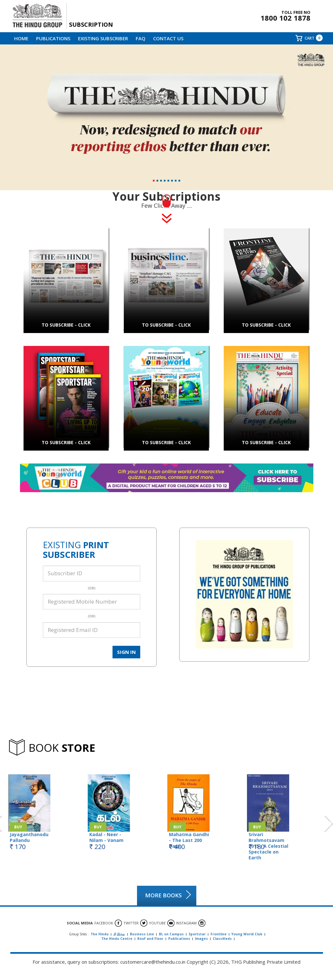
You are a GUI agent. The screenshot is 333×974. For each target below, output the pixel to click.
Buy (18, 827)
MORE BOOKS (163, 895)
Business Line (142, 934)
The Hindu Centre (116, 938)
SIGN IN (126, 652)
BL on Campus (171, 934)
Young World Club (246, 934)
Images (201, 938)
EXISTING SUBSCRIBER (103, 38)
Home (21, 38)
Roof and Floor (150, 938)
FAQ (140, 38)
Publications (53, 38)
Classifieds (222, 938)
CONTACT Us (168, 38)
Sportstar (197, 934)
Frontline (219, 934)
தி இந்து (119, 934)
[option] (47, 810)
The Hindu (100, 934)
